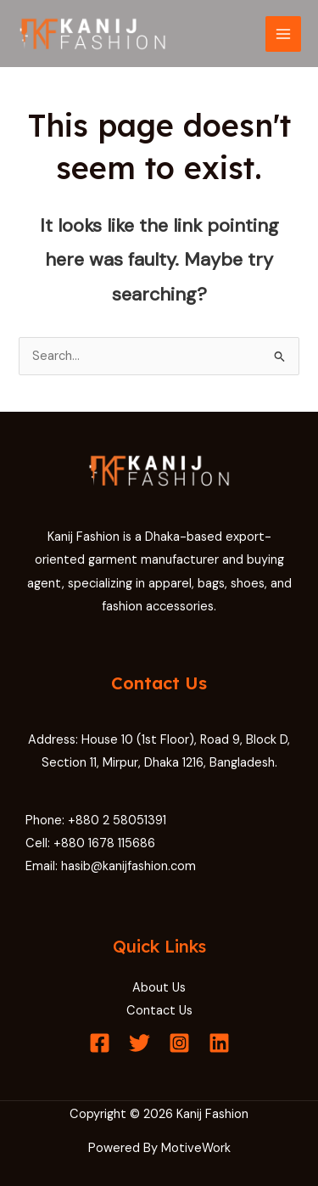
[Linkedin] (219, 1043)
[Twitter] (139, 1043)
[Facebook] (99, 1043)
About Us (159, 988)
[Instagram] (179, 1043)
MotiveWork (196, 1148)
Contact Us (159, 1011)
